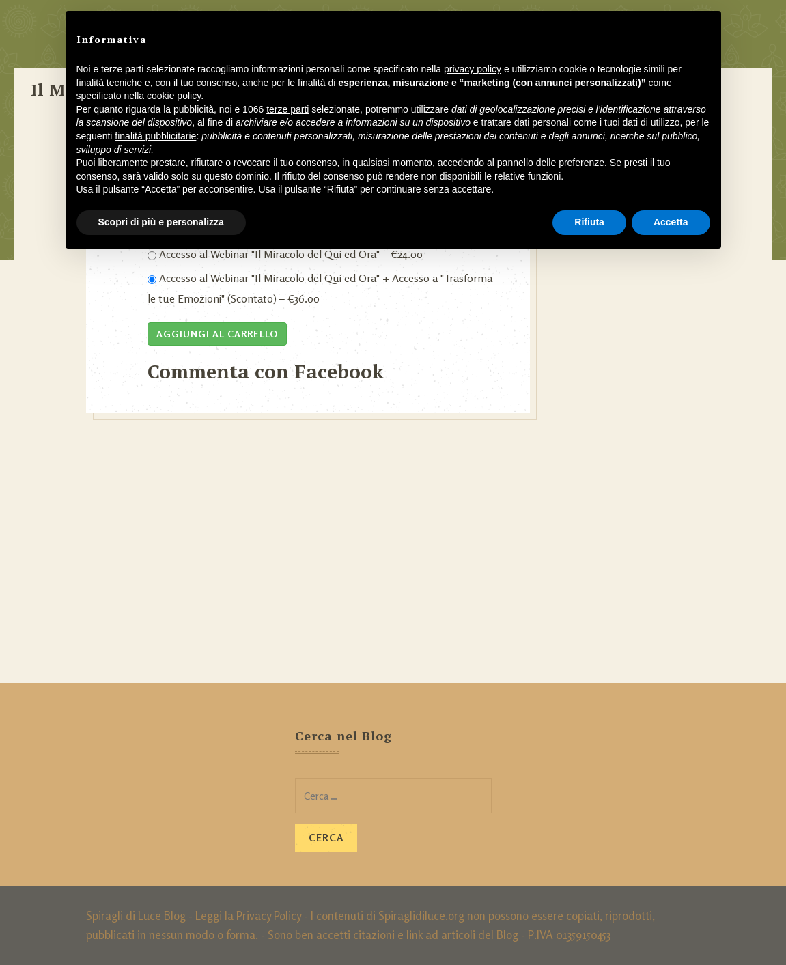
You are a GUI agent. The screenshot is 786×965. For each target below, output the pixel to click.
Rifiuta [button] (589, 221)
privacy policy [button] (472, 69)
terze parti (287, 109)
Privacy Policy (268, 915)
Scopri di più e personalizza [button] (161, 221)
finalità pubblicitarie (155, 135)
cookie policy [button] (174, 95)
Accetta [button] (671, 221)
